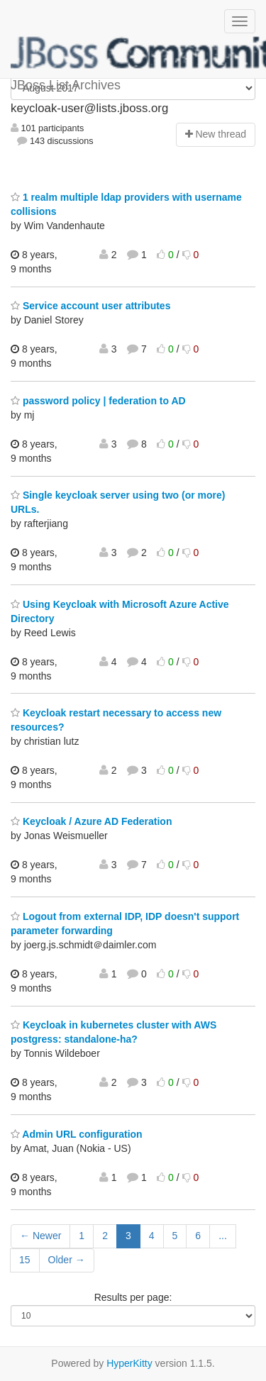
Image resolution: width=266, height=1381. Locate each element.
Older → (66, 1259)
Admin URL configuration (77, 1134)
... (222, 1235)
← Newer (40, 1235)
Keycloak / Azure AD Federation (91, 821)
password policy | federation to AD (98, 400)
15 (25, 1259)
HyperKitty (129, 1363)
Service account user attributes (90, 305)
